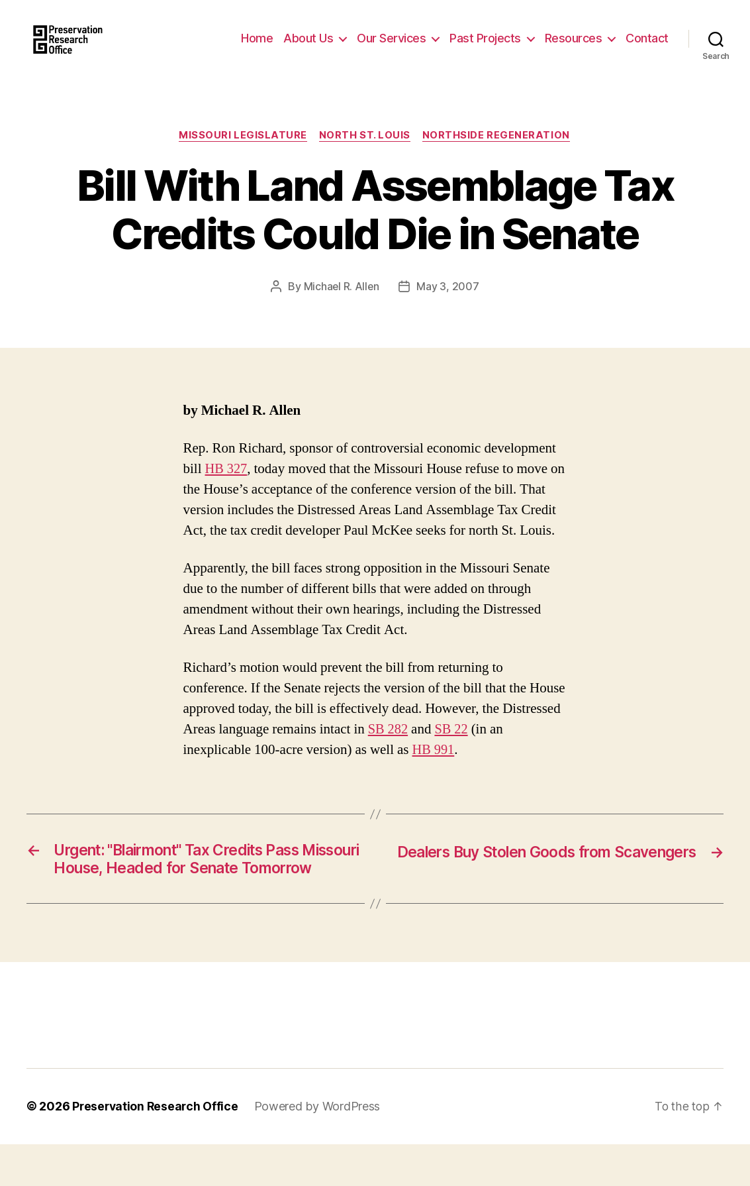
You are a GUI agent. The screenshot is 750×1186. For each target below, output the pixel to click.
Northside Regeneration (498, 156)
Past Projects (485, 48)
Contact (647, 48)
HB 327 (227, 489)
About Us (308, 48)
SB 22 (453, 750)
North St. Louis (365, 156)
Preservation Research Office (156, 1149)
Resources (573, 48)
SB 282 (388, 750)
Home (257, 48)
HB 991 (434, 770)
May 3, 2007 (448, 307)
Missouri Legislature (242, 156)
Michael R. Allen (341, 307)
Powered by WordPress (321, 1149)
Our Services (391, 48)
